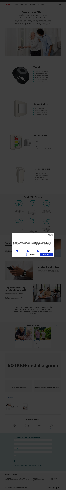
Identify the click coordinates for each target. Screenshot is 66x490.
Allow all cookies (46, 254)
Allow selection (32, 254)
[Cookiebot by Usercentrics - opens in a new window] (49, 235)
